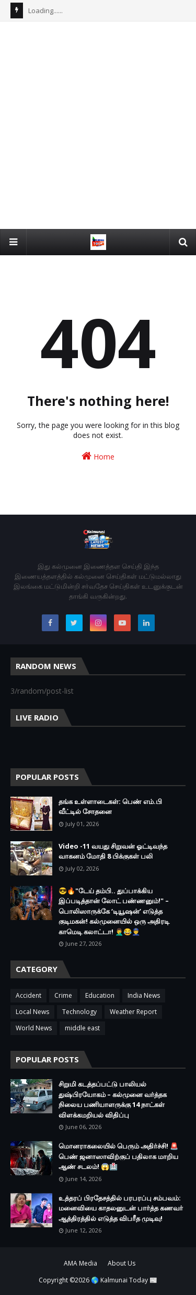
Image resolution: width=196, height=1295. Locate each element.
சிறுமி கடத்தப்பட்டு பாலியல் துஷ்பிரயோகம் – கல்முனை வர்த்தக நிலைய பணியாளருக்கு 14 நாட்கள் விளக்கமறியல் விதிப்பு (113, 1099)
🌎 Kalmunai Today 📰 (124, 1280)
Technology (79, 1011)
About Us (121, 1263)
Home (98, 456)
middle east (82, 1028)
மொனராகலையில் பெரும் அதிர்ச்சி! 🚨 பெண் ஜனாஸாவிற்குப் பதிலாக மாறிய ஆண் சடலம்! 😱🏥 (118, 1156)
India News (144, 995)
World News (34, 1028)
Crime (63, 995)
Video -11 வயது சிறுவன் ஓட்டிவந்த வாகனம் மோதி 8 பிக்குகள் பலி (113, 851)
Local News (32, 1011)
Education (99, 995)
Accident (28, 995)
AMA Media (80, 1263)
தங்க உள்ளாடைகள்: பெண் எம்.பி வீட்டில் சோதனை (110, 807)
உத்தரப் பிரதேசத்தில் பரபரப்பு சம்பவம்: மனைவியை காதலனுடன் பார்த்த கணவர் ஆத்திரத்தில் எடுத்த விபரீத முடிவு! (121, 1208)
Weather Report (133, 1011)
